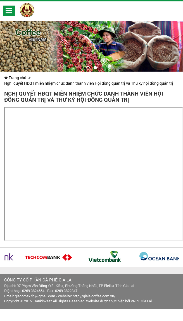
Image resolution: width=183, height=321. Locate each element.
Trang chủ (15, 77)
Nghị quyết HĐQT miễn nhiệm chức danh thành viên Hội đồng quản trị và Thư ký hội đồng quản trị (88, 83)
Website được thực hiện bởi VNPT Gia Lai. (119, 300)
